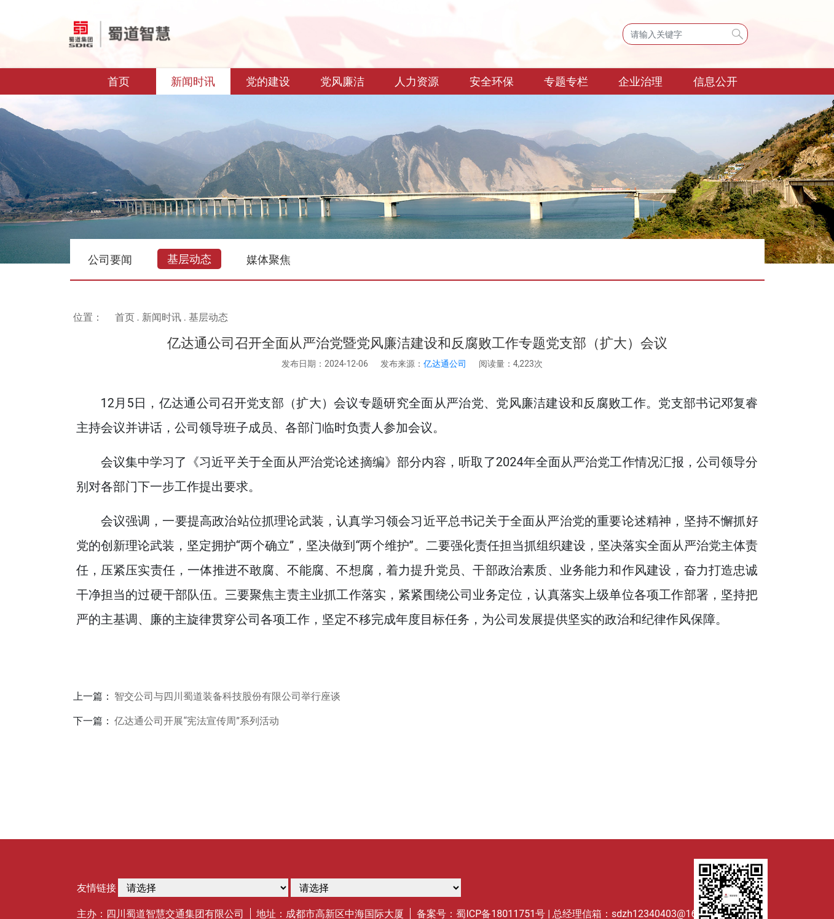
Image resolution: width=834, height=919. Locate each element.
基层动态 (189, 258)
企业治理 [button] (640, 81)
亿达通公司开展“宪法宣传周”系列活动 (196, 721)
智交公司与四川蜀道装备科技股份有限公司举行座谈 (227, 696)
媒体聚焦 (268, 259)
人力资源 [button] (417, 81)
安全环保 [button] (492, 81)
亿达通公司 (444, 364)
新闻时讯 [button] (193, 81)
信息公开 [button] (715, 81)
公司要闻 (110, 259)
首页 (132, 80)
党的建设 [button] (268, 81)
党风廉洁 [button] (342, 81)
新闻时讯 (161, 317)
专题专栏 (566, 81)
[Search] (685, 34)
